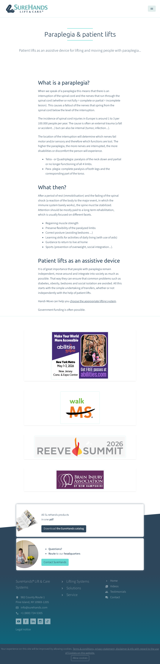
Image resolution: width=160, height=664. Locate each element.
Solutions (73, 588)
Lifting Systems (77, 581)
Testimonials (118, 592)
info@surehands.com (34, 607)
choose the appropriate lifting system (93, 301)
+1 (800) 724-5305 (32, 613)
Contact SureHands (55, 562)
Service (72, 594)
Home (114, 581)
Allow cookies (80, 658)
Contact (115, 597)
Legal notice (23, 629)
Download (64, 529)
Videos (114, 586)
